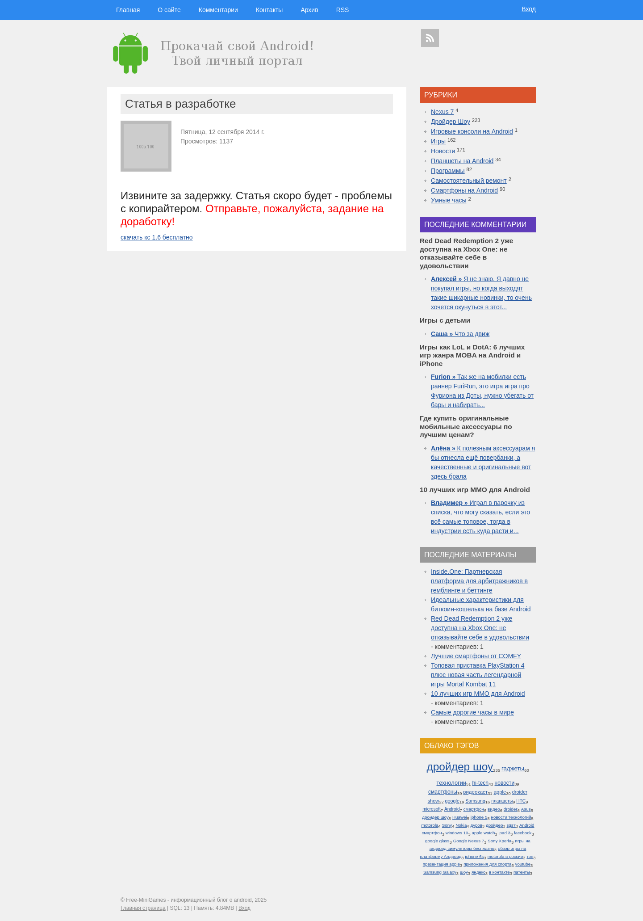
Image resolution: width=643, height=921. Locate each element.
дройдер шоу (459, 767)
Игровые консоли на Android (472, 131)
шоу (464, 872)
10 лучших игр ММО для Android (478, 693)
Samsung (475, 800)
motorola (429, 825)
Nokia (461, 825)
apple (499, 792)
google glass (437, 840)
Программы (448, 170)
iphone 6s (474, 856)
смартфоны (442, 792)
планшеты (502, 801)
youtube (522, 864)
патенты (522, 872)
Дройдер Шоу (450, 121)
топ (529, 856)
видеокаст (475, 792)
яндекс (478, 872)
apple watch (483, 832)
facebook (522, 832)
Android (452, 809)
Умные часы (449, 200)
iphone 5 (479, 817)
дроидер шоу (435, 817)
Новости (443, 151)
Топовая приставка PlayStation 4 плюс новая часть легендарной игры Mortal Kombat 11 (477, 675)
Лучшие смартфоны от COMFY (476, 656)
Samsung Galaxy (439, 872)
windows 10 (457, 832)
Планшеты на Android (462, 160)
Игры (438, 141)
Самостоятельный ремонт (469, 180)
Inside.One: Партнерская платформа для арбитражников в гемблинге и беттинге (479, 581)
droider (511, 809)
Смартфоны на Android (464, 190)
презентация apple (441, 864)
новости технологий (511, 817)
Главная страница (143, 908)
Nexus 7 (442, 111)
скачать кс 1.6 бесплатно (157, 237)
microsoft (431, 809)
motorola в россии (505, 856)
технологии (451, 782)
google (452, 800)
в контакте (499, 872)
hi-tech (480, 783)
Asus (526, 809)
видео (494, 809)
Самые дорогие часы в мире (472, 712)
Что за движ (460, 333)
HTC (521, 801)
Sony (447, 825)
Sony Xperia (499, 840)
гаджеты (512, 768)
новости (505, 783)
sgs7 (510, 825)
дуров (476, 825)
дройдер (494, 825)
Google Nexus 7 (468, 840)
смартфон (473, 809)
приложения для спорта (487, 864)
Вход (529, 9)
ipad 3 (504, 832)
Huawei (459, 817)
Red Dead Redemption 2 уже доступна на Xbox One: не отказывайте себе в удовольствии (480, 628)
